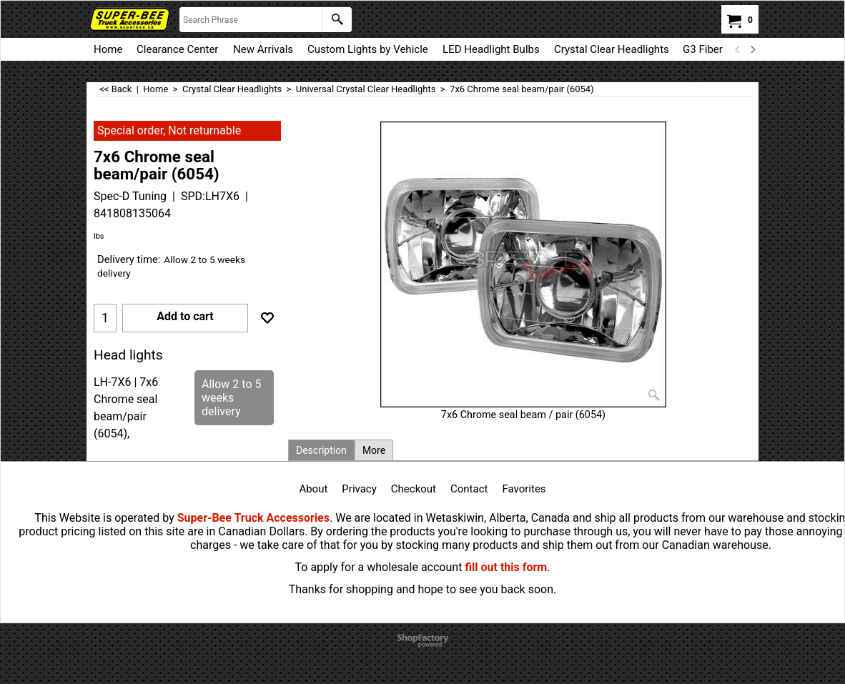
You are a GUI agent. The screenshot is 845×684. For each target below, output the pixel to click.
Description (321, 450)
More (373, 450)
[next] (752, 49)
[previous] (737, 49)
